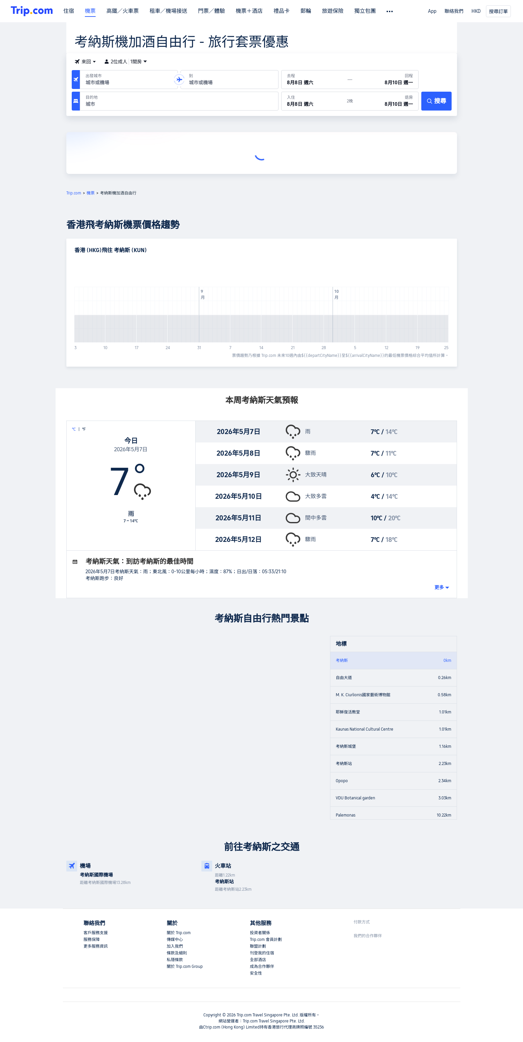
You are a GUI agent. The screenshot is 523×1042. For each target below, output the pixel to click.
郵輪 (305, 11)
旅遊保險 (333, 11)
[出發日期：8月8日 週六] (315, 79)
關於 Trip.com (179, 932)
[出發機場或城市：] (129, 79)
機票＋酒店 (249, 11)
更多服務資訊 (96, 946)
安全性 (256, 973)
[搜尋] (436, 101)
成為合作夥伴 (262, 966)
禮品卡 (281, 11)
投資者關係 (260, 932)
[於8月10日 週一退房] (385, 101)
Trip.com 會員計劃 (266, 939)
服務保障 (92, 939)
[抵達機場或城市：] (230, 79)
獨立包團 (365, 11)
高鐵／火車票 (122, 11)
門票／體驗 (211, 11)
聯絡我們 (454, 11)
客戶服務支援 (96, 932)
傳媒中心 (175, 939)
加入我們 (175, 946)
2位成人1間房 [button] (125, 62)
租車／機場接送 (168, 11)
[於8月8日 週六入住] (314, 101)
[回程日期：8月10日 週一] (385, 79)
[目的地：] (179, 101)
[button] (85, 61)
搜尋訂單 (498, 11)
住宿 (68, 11)
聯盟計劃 (258, 946)
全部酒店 (258, 959)
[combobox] (127, 82)
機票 (90, 11)
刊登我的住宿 (262, 953)
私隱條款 (175, 959)
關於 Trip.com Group (185, 966)
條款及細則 (177, 953)
